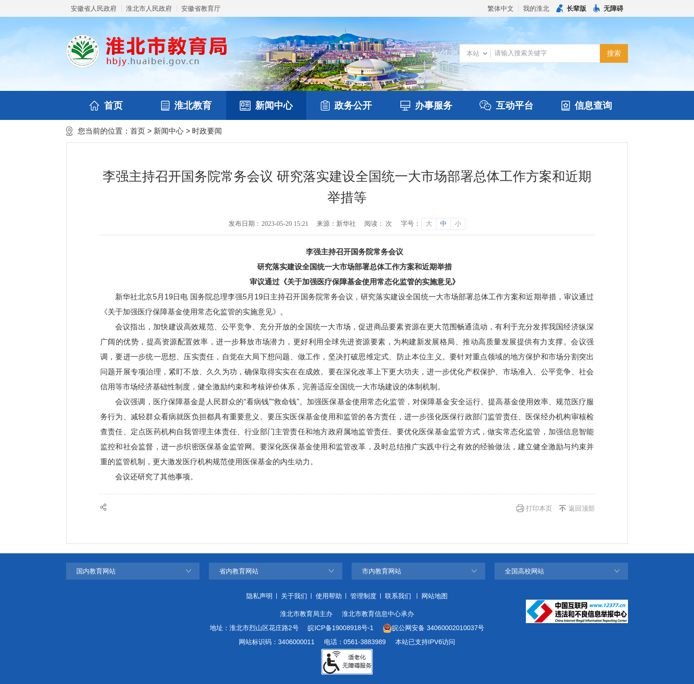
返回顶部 (581, 508)
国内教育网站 (96, 571)
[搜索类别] (477, 53)
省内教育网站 (238, 571)
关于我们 (294, 596)
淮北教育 (186, 105)
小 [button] (458, 223)
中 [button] (443, 223)
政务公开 (346, 105)
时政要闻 (207, 131)
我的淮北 (536, 8)
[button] (571, 8)
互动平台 (506, 105)
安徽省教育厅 (201, 8)
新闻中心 (266, 105)
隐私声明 (259, 596)
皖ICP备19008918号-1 (340, 628)
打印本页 (539, 508)
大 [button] (429, 223)
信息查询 (586, 105)
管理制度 (363, 596)
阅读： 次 (378, 223)
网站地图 (434, 596)
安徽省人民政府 (94, 8)
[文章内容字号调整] (433, 224)
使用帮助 (329, 596)
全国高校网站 (524, 571)
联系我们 (398, 596)
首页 (106, 105)
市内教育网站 (381, 571)
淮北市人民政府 (149, 8)
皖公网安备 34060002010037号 (433, 628)
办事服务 (426, 105)
